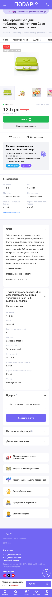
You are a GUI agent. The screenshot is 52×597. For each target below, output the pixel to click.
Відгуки (37, 40)
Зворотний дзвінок (11, 560)
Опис (5, 40)
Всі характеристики (11, 213)
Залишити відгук (26, 418)
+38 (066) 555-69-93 (12, 554)
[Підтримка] (47, 4)
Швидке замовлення (26, 126)
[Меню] (4, 4)
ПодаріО (8, 534)
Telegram (13, 166)
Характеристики (20, 40)
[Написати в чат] (46, 573)
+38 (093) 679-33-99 (12, 557)
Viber (26, 166)
